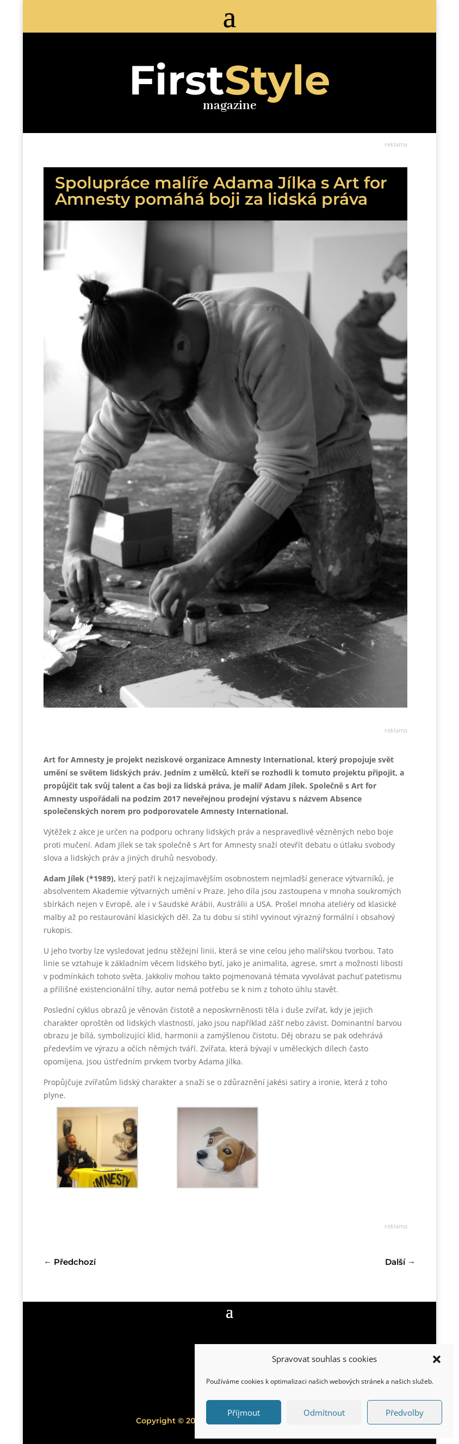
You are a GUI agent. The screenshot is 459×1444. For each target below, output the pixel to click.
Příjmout (243, 1412)
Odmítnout (324, 1412)
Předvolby (405, 1412)
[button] (436, 1359)
